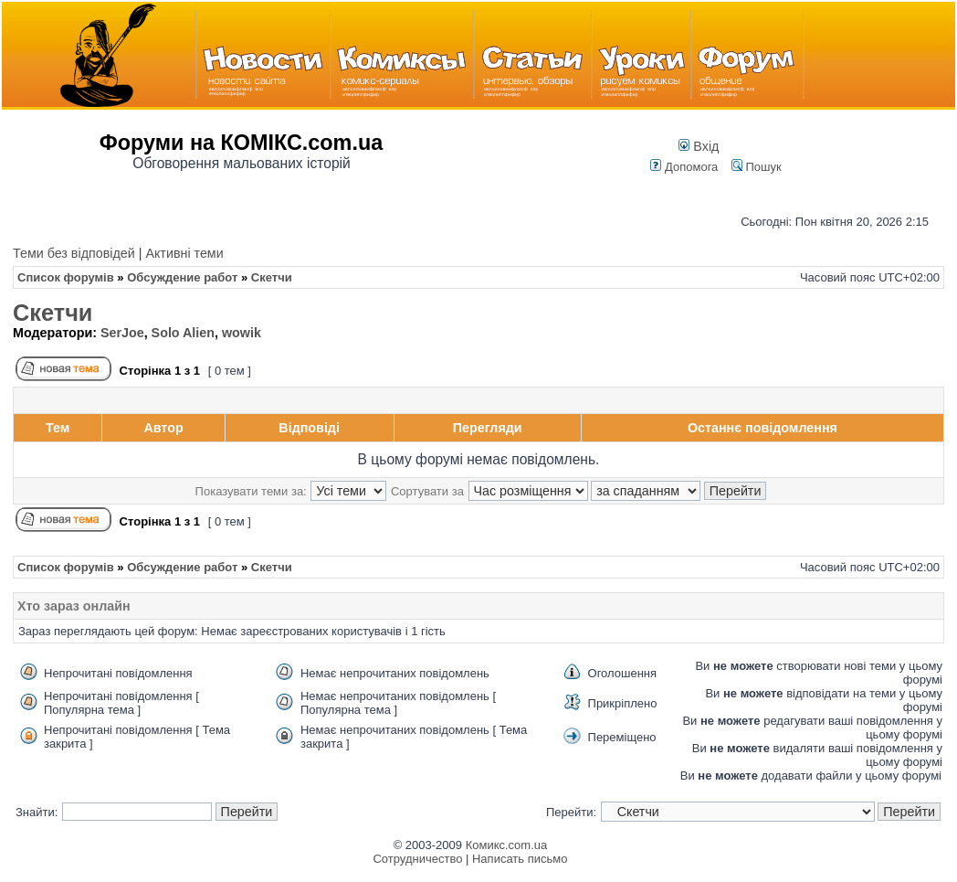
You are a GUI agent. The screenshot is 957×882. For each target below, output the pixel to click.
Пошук (756, 167)
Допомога (684, 167)
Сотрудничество (417, 859)
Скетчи (52, 312)
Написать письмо (519, 859)
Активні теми (184, 253)
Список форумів (65, 277)
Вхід (698, 146)
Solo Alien (183, 332)
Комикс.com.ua (507, 845)
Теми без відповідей (74, 253)
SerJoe (122, 332)
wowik (241, 332)
